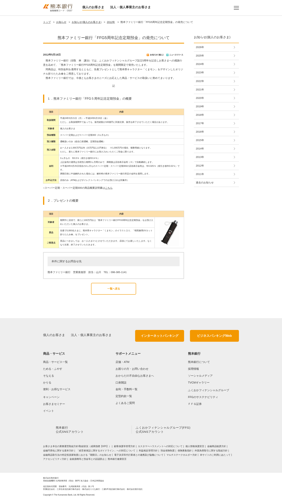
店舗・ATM (122, 361)
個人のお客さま (93, 7)
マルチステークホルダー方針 (181, 455)
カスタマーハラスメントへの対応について (160, 447)
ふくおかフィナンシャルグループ (208, 390)
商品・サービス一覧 (55, 361)
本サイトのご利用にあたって (215, 455)
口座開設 (121, 382)
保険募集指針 (185, 451)
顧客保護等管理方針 (124, 447)
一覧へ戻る (113, 288)
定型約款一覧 (124, 396)
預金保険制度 (168, 451)
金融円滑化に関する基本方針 (58, 451)
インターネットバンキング (159, 335)
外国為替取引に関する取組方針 (211, 451)
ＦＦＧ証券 (195, 403)
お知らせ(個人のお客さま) (86, 22)
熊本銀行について (199, 361)
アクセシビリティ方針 (55, 459)
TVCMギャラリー (199, 382)
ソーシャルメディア (200, 375)
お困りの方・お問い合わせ (132, 368)
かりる (47, 382)
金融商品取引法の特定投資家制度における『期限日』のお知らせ (77, 455)
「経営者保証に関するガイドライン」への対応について (106, 451)
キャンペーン (51, 397)
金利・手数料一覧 (126, 389)
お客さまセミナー (54, 403)
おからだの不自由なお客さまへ (135, 375)
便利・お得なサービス (56, 389)
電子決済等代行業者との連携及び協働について (139, 455)
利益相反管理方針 (148, 451)
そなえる (48, 375)
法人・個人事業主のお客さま (130, 7)
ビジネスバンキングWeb (214, 335)
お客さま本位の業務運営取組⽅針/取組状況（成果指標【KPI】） (77, 447)
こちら (109, 187)
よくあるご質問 (125, 402)
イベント (48, 410)
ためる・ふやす (52, 368)
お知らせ (61, 22)
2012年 (111, 22)
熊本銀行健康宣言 (117, 459)
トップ (47, 22)
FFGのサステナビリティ (203, 397)
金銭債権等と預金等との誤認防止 (87, 459)
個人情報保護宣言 (194, 447)
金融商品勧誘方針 (216, 447)
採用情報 (193, 368)
